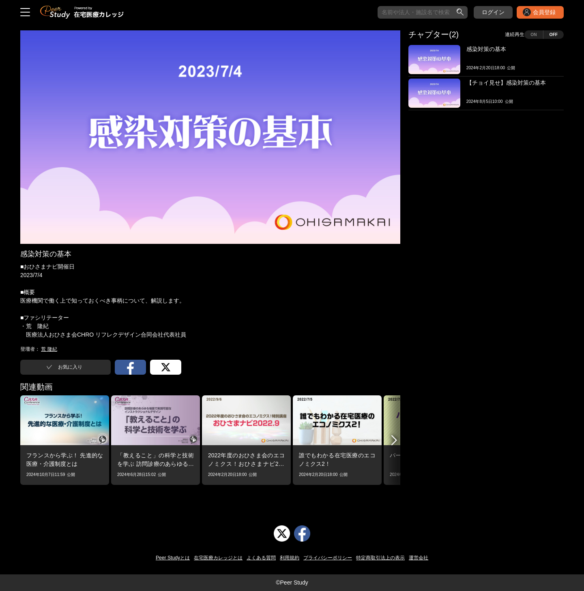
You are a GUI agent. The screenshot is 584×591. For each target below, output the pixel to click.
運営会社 (418, 558)
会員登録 (544, 12)
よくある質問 (261, 558)
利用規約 (289, 558)
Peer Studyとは (173, 558)
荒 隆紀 (49, 349)
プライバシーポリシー (327, 558)
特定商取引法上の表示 (380, 558)
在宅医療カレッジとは (218, 558)
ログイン (493, 12)
